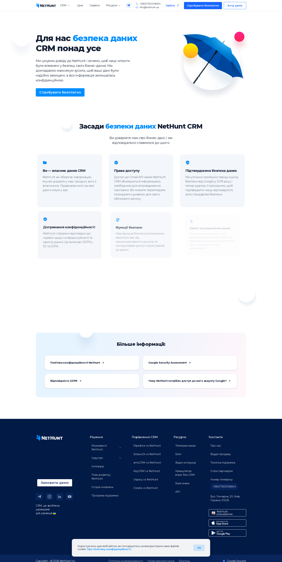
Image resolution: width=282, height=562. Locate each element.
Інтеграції (98, 466)
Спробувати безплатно (203, 5)
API (177, 491)
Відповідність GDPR (65, 380)
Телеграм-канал (185, 445)
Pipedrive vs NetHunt (147, 445)
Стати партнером (221, 471)
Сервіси (95, 5)
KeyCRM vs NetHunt (146, 471)
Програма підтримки (105, 495)
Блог (178, 454)
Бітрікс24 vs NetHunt (147, 454)
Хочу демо (235, 5)
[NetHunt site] (49, 438)
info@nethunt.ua (147, 7)
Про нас (215, 445)
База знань (182, 483)
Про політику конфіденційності (109, 549)
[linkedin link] (59, 496)
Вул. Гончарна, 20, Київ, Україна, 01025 (225, 498)
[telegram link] (39, 496)
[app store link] (227, 523)
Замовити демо (55, 483)
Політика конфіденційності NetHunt (77, 362)
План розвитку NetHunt (101, 476)
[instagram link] (49, 496)
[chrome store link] (227, 512)
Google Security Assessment (169, 362)
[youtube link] (69, 496)
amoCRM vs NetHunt (147, 462)
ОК (199, 547)
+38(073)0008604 (148, 4)
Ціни (80, 5)
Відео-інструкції (185, 462)
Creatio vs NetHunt (145, 488)
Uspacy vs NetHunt (145, 479)
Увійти (170, 5)
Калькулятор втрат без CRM (185, 472)
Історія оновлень (102, 487)
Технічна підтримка (222, 462)
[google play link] (227, 533)
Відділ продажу (220, 454)
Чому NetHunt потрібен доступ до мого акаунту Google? (189, 380)
